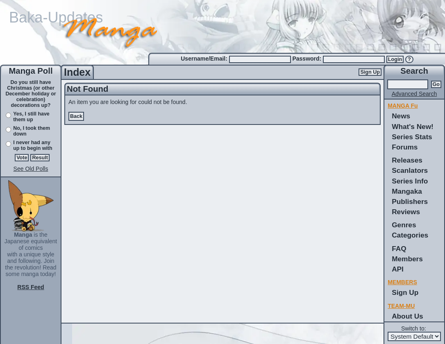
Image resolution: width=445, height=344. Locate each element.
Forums (405, 147)
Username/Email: (205, 58)
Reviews (406, 212)
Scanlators (410, 170)
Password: (307, 58)
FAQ (399, 248)
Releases (407, 160)
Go (436, 84)
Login (395, 59)
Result (40, 158)
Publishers (410, 201)
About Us (407, 316)
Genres (404, 225)
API (398, 269)
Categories (410, 235)
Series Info (410, 181)
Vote (21, 158)
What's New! (413, 126)
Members (407, 259)
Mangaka (407, 191)
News (401, 116)
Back (76, 116)
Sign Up (370, 72)
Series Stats (412, 137)
